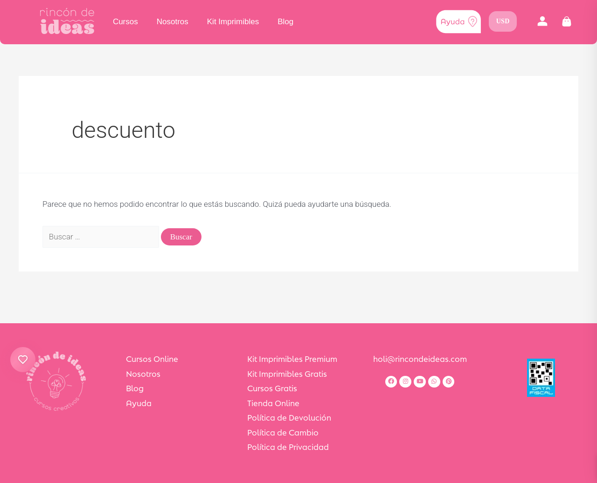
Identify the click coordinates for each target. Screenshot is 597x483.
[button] (542, 21)
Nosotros (172, 21)
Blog (285, 21)
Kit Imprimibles (233, 21)
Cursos (125, 21)
